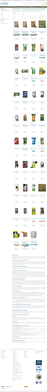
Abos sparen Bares (15, 368)
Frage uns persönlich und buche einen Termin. (17, 379)
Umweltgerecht (29, 0)
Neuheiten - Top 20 (15, 358)
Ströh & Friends (26, 356)
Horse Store (25, 357)
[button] (41, 4)
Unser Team (25, 355)
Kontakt (2, 355)
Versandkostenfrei (25, 18)
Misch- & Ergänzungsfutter (5, 19)
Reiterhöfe (14, 354)
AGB (1, 352)
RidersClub (14, 353)
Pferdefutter (3, 8)
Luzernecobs (14, 311)
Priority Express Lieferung (16, 363)
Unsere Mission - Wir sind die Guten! (17, 378)
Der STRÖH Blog (3, 358)
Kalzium (23, 263)
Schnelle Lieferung (18, 0)
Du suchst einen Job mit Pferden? (17, 369)
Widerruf (2, 357)
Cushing (45, 276)
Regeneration (20, 272)
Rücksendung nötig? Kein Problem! (17, 371)
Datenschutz (3, 353)
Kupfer (28, 263)
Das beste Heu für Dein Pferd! (17, 364)
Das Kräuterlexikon (15, 370)
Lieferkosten (14, 357)
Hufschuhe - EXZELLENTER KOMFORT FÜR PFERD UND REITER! (17, 367)
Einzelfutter (3, 18)
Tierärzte (14, 355)
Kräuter (2, 21)
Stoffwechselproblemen (37, 276)
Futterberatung (15, 356)
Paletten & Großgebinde (4, 23)
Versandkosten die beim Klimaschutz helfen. (17, 376)
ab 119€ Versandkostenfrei (41, 0)
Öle (1, 22)
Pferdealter (16, 18)
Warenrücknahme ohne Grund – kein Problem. (17, 373)
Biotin (41, 262)
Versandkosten (24, 348)
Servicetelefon (14, 359)
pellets (18, 311)
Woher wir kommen (15, 374)
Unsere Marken (3, 356)
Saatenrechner (15, 361)
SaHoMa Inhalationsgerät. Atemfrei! (17, 372)
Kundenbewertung (34, 18)
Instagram (25, 354)
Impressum (2, 354)
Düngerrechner (15, 360)
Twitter (25, 353)
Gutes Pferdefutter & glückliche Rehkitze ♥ (17, 365)
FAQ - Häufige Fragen (15, 352)
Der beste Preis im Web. (16, 362)
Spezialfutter (3, 20)
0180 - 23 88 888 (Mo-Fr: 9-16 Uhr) (6, 0)
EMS (41, 276)
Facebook (25, 352)
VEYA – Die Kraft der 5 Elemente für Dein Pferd (17, 377)
